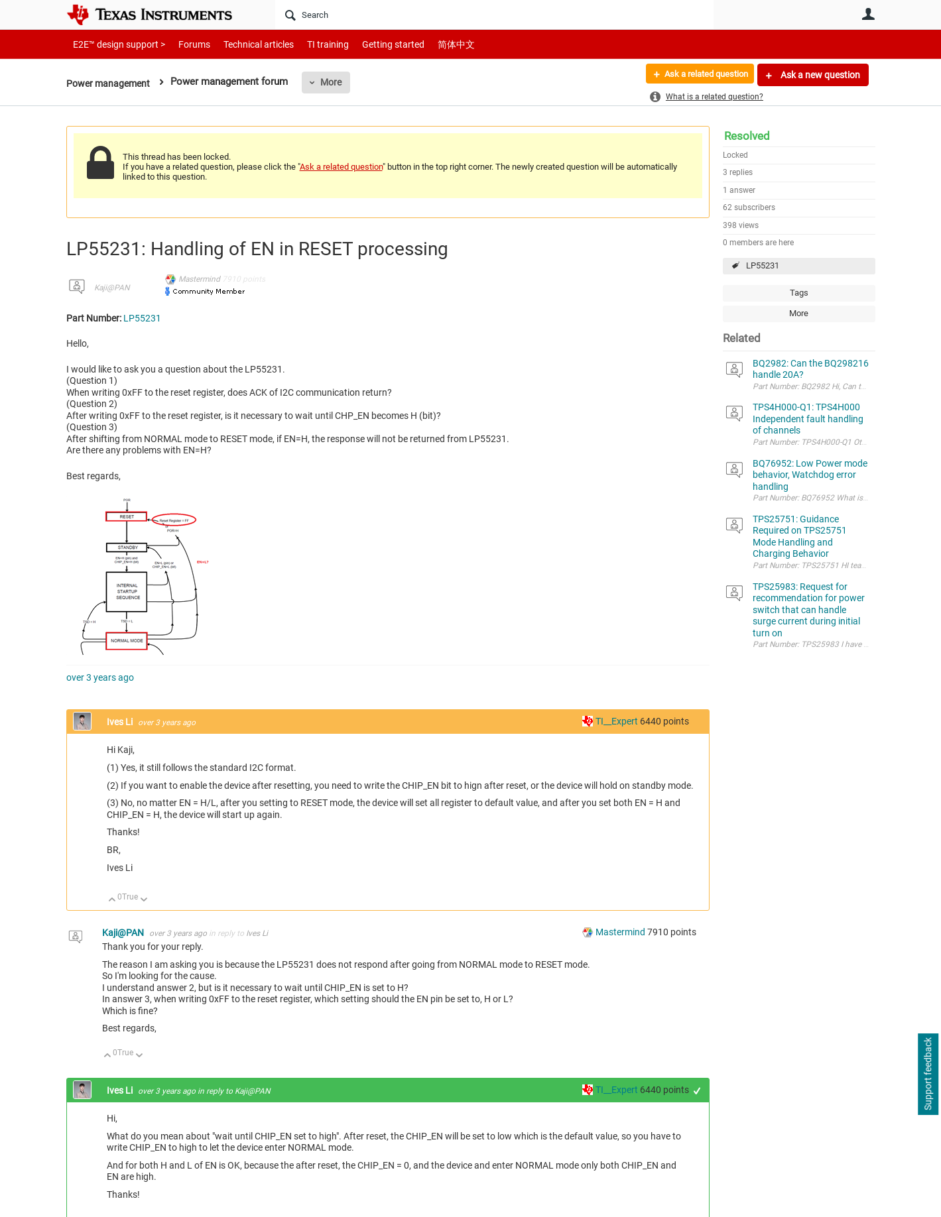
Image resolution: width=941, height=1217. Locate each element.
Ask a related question (700, 75)
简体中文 (428, 44)
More (335, 82)
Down (143, 900)
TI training (310, 44)
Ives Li (121, 722)
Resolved (747, 136)
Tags (799, 293)
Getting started (370, 44)
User (868, 14)
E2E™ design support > (115, 44)
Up (112, 900)
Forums (184, 44)
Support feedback (927, 1074)
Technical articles (245, 44)
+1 (697, 1091)
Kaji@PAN (111, 287)
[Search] (494, 14)
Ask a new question (819, 75)
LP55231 (762, 265)
